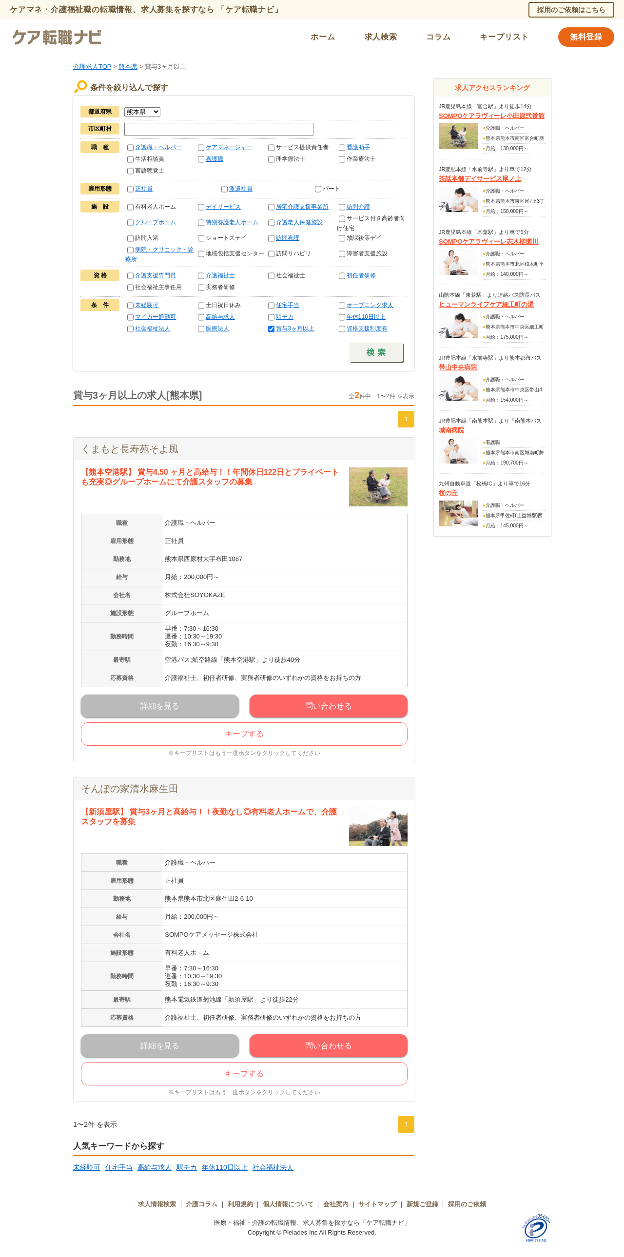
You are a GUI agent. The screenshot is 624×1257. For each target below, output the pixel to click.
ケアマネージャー (229, 147)
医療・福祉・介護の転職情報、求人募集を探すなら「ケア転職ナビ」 (312, 1222)
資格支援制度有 (367, 328)
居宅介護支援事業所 (302, 206)
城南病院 (451, 430)
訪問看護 (287, 237)
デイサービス (223, 206)
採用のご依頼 (467, 1204)
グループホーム (155, 222)
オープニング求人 (370, 305)
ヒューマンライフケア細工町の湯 (486, 304)
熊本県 (127, 66)
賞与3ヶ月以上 (295, 328)
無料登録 (586, 37)
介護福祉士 (220, 275)
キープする (244, 734)
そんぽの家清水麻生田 (129, 788)
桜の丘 (448, 493)
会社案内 (336, 1204)
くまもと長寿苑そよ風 (129, 449)
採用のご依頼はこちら (571, 10)
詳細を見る (159, 706)
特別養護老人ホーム (232, 222)
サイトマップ (377, 1204)
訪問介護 (358, 206)
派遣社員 (241, 188)
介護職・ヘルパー (158, 147)
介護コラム (201, 1204)
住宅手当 (287, 305)
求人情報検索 (157, 1204)
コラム (438, 37)
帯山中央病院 (458, 367)
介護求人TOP (92, 66)
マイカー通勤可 (155, 316)
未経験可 (146, 305)
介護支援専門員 (155, 275)
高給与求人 (220, 316)
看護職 (214, 158)
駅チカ (284, 316)
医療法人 (217, 328)
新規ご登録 (422, 1204)
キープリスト (504, 37)
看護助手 (358, 147)
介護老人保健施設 (299, 222)
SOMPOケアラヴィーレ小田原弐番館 (492, 115)
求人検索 (381, 37)
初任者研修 (361, 275)
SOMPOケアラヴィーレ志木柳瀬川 (488, 241)
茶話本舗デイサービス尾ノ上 (480, 178)
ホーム (323, 37)
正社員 (144, 188)
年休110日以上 (366, 316)
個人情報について (288, 1204)
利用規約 (240, 1204)
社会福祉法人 (152, 328)
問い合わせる (328, 706)
